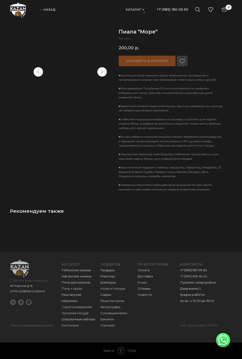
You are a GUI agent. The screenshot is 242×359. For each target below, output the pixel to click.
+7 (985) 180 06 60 (172, 9)
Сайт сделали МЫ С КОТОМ (198, 325)
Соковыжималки (113, 313)
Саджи (105, 294)
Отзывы (144, 288)
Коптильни (70, 325)
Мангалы (107, 276)
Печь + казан (72, 288)
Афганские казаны (76, 276)
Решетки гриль (112, 301)
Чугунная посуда (75, 313)
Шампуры (108, 282)
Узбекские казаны (76, 270)
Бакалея (107, 319)
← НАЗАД (47, 9)
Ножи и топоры (112, 288)
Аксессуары (110, 307)
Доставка (145, 276)
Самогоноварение (77, 307)
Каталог (133, 9)
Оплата (144, 270)
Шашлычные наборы (78, 319)
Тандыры (107, 270)
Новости (145, 294)
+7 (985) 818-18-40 (193, 276)
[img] (18, 10)
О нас (142, 282)
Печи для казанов (76, 282)
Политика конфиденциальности (31, 325)
